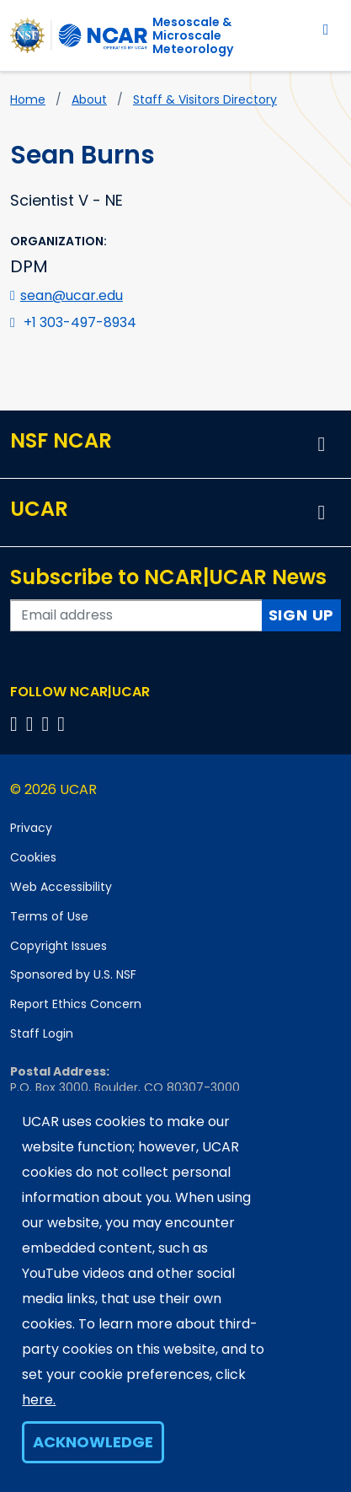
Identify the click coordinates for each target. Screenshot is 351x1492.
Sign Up (302, 614)
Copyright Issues (58, 945)
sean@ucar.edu (71, 295)
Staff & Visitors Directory (205, 99)
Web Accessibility (61, 886)
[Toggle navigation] (326, 29)
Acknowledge (93, 1441)
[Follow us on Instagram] (48, 724)
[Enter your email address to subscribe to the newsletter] (136, 615)
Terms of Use (49, 916)
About (89, 99)
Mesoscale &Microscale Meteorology (192, 35)
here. (39, 1399)
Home (27, 99)
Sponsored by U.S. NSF (73, 974)
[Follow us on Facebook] (16, 724)
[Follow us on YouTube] (63, 724)
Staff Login (41, 1033)
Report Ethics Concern (75, 1004)
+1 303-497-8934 (80, 322)
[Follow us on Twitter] (32, 724)
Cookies (33, 857)
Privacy (31, 827)
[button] (321, 444)
